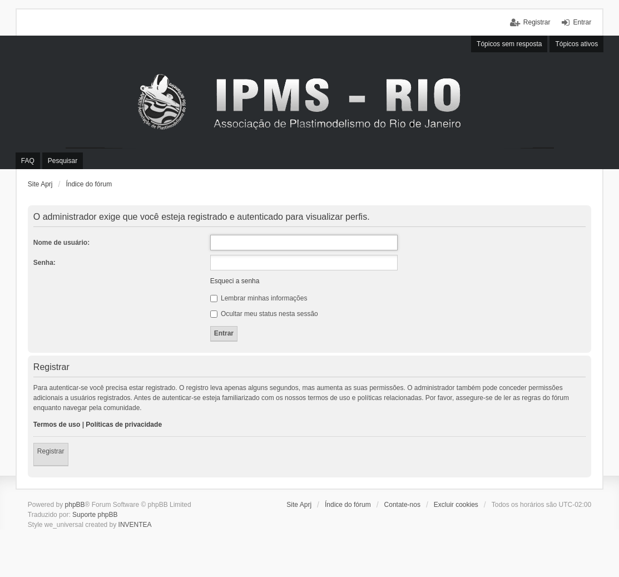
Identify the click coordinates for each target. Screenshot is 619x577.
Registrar (51, 451)
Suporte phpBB (94, 515)
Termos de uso (56, 424)
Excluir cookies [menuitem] (456, 505)
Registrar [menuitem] (537, 22)
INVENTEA (135, 525)
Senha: (44, 263)
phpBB (75, 505)
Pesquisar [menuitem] (62, 161)
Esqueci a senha (235, 281)
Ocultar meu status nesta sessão (264, 314)
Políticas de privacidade (124, 424)
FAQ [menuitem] (27, 161)
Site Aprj (40, 184)
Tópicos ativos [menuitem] (576, 44)
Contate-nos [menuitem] (402, 505)
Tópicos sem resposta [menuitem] (509, 44)
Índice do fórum (89, 184)
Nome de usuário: (61, 242)
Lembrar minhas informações (259, 298)
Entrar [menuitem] (582, 22)
